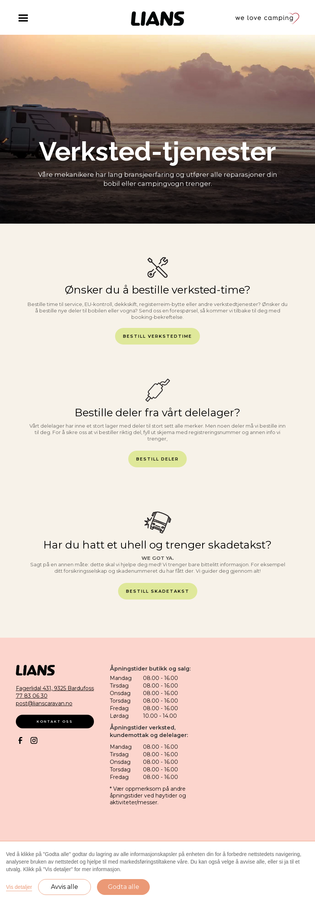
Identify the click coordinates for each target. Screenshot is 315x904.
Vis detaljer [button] (19, 887)
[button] (48, 18)
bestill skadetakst (157, 591)
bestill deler (157, 459)
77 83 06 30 (32, 695)
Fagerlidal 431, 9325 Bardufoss (55, 688)
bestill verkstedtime (157, 336)
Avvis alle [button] (64, 886)
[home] (157, 18)
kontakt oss (55, 721)
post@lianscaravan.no (44, 703)
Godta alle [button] (123, 886)
